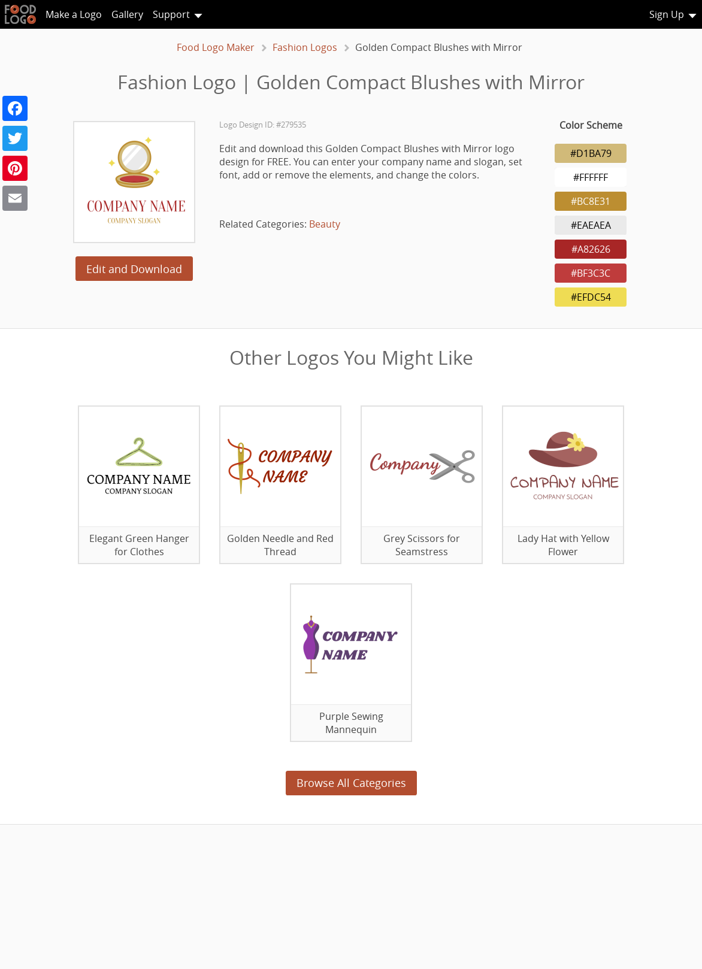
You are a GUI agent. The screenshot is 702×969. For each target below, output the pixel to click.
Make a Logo (74, 14)
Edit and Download (134, 269)
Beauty (324, 224)
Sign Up (666, 14)
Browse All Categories (351, 783)
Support (171, 14)
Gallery (127, 14)
